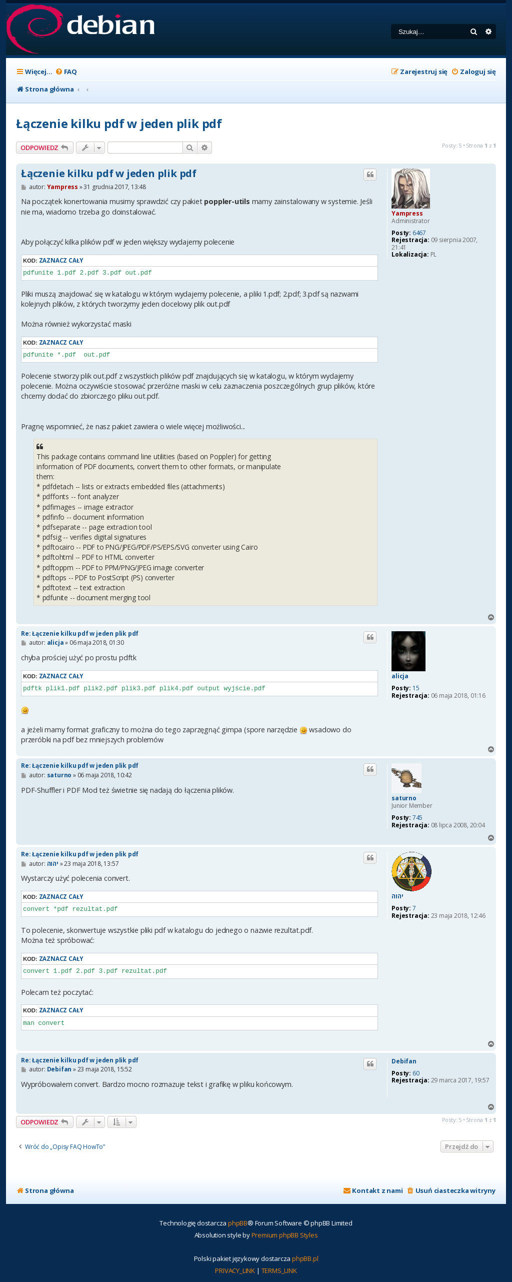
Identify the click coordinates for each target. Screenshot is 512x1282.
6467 (419, 233)
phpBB (238, 1222)
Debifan (404, 1061)
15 (416, 688)
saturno (404, 798)
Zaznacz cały (61, 260)
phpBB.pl (305, 1258)
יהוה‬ (397, 896)
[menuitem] (66, 72)
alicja (400, 676)
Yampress (407, 213)
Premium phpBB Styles (285, 1234)
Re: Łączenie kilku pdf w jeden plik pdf (79, 633)
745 (417, 817)
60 (416, 1073)
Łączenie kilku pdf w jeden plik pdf (119, 123)
